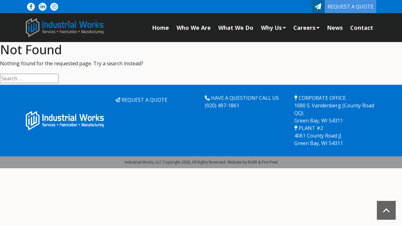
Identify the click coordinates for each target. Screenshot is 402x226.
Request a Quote (350, 6)
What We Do (235, 27)
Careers (306, 27)
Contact (361, 27)
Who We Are (194, 27)
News (335, 27)
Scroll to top (386, 210)
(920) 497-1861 (222, 105)
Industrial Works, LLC (143, 162)
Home (160, 27)
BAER (252, 162)
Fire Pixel (270, 162)
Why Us (273, 27)
